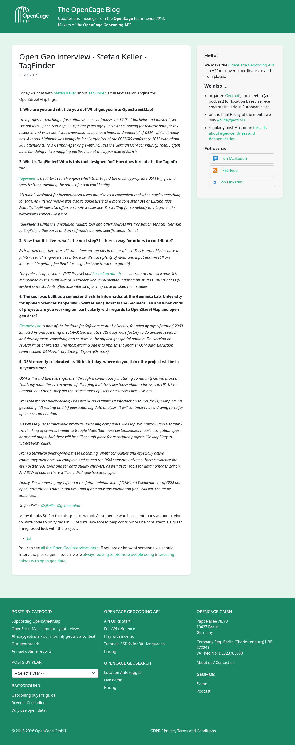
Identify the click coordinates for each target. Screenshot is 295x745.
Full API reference (119, 628)
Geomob (232, 95)
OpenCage (123, 18)
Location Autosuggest (123, 672)
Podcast (203, 691)
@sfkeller (48, 505)
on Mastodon (235, 158)
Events (202, 683)
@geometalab (68, 505)
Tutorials (111, 643)
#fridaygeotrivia (231, 120)
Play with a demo (119, 636)
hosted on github (106, 273)
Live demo (113, 680)
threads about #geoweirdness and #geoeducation (238, 133)
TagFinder (96, 93)
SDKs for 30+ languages (144, 643)
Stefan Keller (65, 93)
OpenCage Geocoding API (107, 24)
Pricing (110, 651)
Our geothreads (26, 643)
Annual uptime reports (32, 651)
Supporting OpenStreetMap (36, 621)
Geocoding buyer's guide (34, 695)
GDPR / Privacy (163, 730)
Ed (29, 538)
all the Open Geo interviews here (69, 547)
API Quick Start (117, 621)
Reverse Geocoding (29, 702)
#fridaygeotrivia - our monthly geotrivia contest (53, 636)
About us (204, 662)
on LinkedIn (232, 182)
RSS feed (230, 170)
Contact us (225, 662)
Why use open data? (29, 710)
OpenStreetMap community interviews (46, 628)
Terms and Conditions (196, 730)
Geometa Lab (30, 325)
